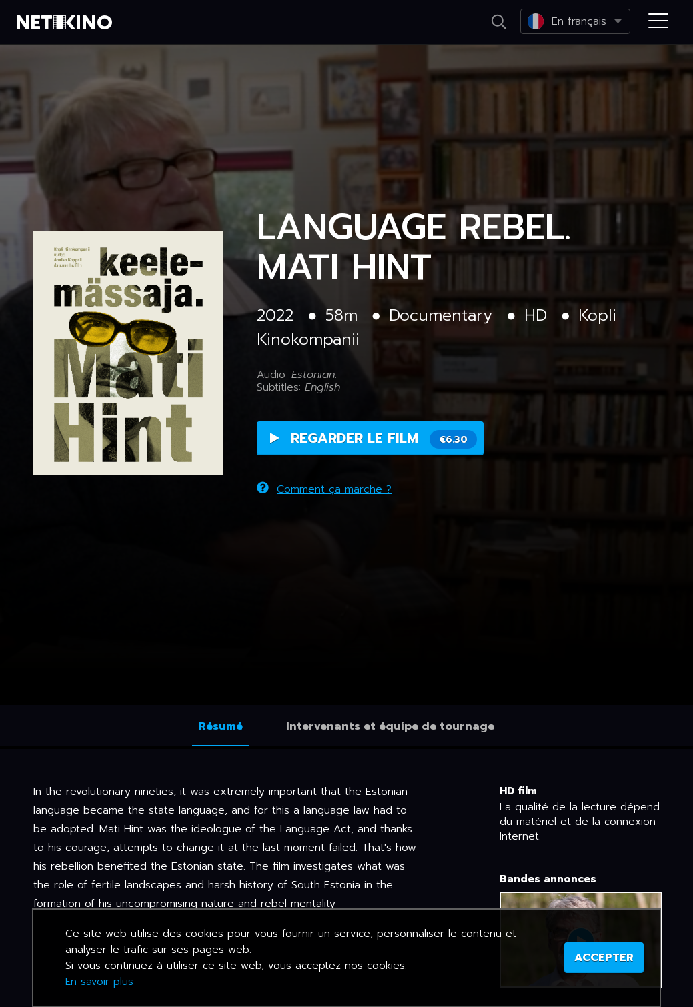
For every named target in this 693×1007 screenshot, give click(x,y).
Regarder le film (373, 438)
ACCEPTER (604, 958)
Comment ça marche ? (324, 489)
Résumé (221, 726)
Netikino (66, 23)
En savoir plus (99, 981)
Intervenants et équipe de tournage (390, 726)
